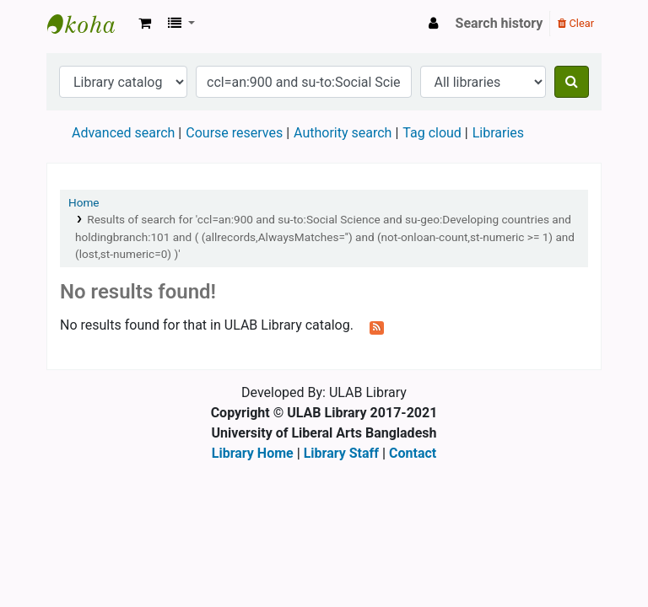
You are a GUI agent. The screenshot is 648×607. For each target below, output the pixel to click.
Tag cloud (432, 133)
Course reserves (234, 133)
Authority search (343, 133)
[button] (145, 23)
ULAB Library (89, 23)
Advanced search (123, 133)
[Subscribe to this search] (377, 326)
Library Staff (341, 453)
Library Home (253, 453)
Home (84, 202)
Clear (576, 23)
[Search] (571, 82)
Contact (412, 453)
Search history (499, 23)
